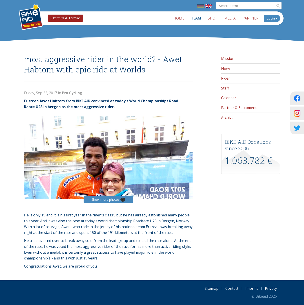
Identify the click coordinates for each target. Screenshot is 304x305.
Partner (250, 18)
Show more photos (108, 199)
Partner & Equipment (239, 107)
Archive (227, 117)
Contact (231, 288)
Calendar (228, 97)
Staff (225, 88)
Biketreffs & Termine (65, 18)
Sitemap (211, 288)
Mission (227, 58)
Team (196, 18)
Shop (212, 18)
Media (230, 18)
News (226, 68)
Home (178, 18)
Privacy (271, 288)
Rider (225, 78)
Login (272, 18)
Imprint (251, 288)
